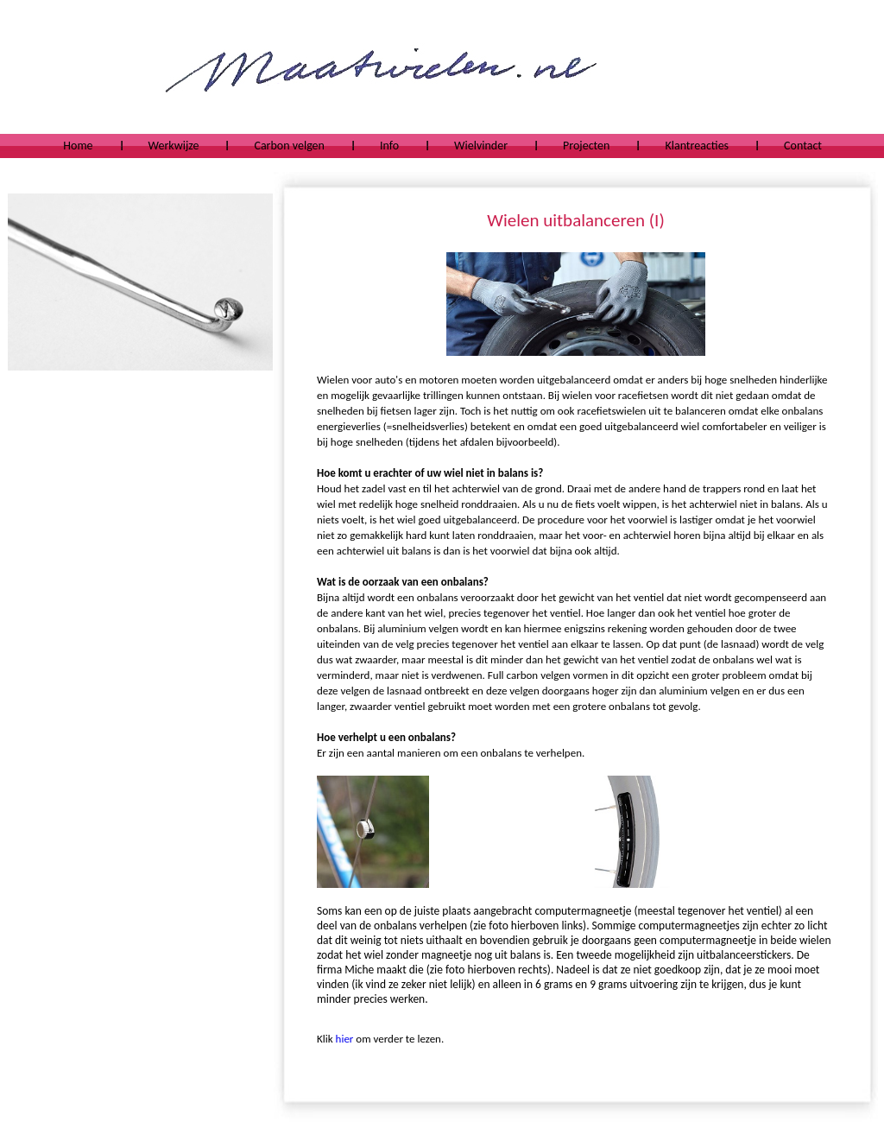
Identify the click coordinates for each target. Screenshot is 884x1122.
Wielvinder (481, 145)
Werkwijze (173, 145)
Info (389, 145)
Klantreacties (697, 145)
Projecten (586, 145)
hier (345, 1038)
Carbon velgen (289, 145)
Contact (803, 145)
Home (77, 145)
